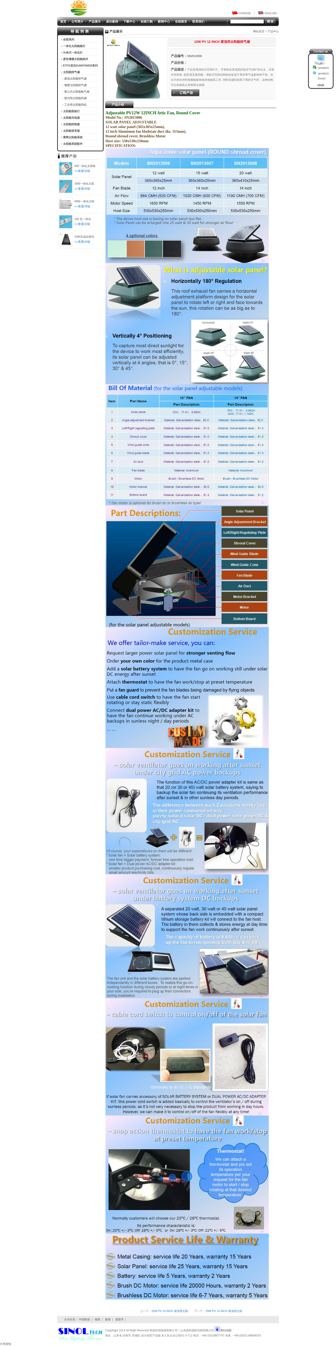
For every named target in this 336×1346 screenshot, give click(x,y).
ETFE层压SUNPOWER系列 (80, 65)
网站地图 (225, 1330)
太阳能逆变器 (71, 130)
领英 (97, 1319)
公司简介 (77, 21)
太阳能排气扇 (71, 72)
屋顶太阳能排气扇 (75, 78)
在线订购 (146, 21)
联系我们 (198, 21)
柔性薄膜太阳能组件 (75, 59)
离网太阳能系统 (73, 137)
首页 (63, 21)
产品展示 (95, 21)
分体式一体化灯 (73, 52)
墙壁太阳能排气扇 (75, 85)
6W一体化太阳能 (84, 166)
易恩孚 (119, 1319)
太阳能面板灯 (71, 111)
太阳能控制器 (71, 124)
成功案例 (112, 21)
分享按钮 (5, 1344)
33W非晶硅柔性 (84, 236)
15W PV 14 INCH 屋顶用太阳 (169, 1311)
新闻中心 (164, 21)
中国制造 (84, 1319)
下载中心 (129, 21)
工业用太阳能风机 (75, 104)
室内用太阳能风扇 (75, 98)
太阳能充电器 (71, 117)
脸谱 (108, 1319)
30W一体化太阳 (84, 183)
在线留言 (181, 21)
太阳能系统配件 (73, 143)
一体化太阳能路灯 (74, 46)
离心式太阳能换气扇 (76, 91)
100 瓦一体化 (82, 219)
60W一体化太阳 (84, 201)
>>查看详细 (82, 171)
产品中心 (273, 31)
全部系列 (68, 39)
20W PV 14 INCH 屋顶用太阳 (224, 1311)
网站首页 (258, 31)
